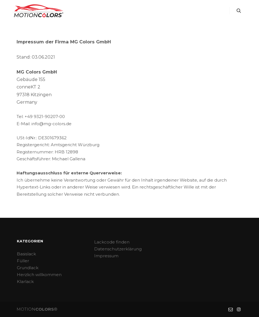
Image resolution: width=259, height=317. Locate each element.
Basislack (26, 253)
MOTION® (37, 309)
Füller (23, 260)
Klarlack (25, 281)
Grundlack (27, 267)
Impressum (106, 255)
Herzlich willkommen (39, 274)
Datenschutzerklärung (118, 248)
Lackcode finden (112, 242)
